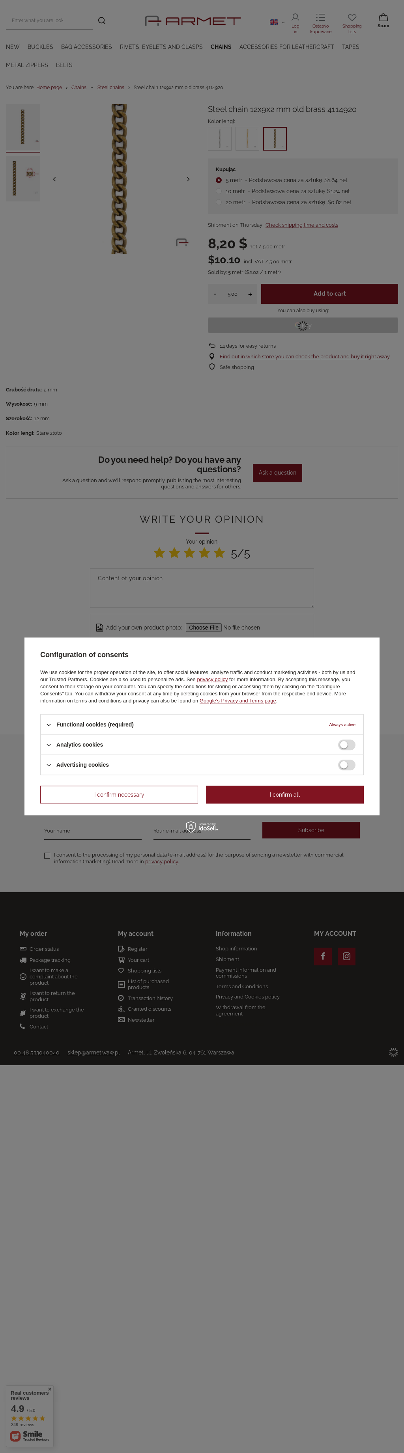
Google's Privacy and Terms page (238, 701)
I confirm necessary (119, 795)
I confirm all (285, 795)
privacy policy (212, 679)
